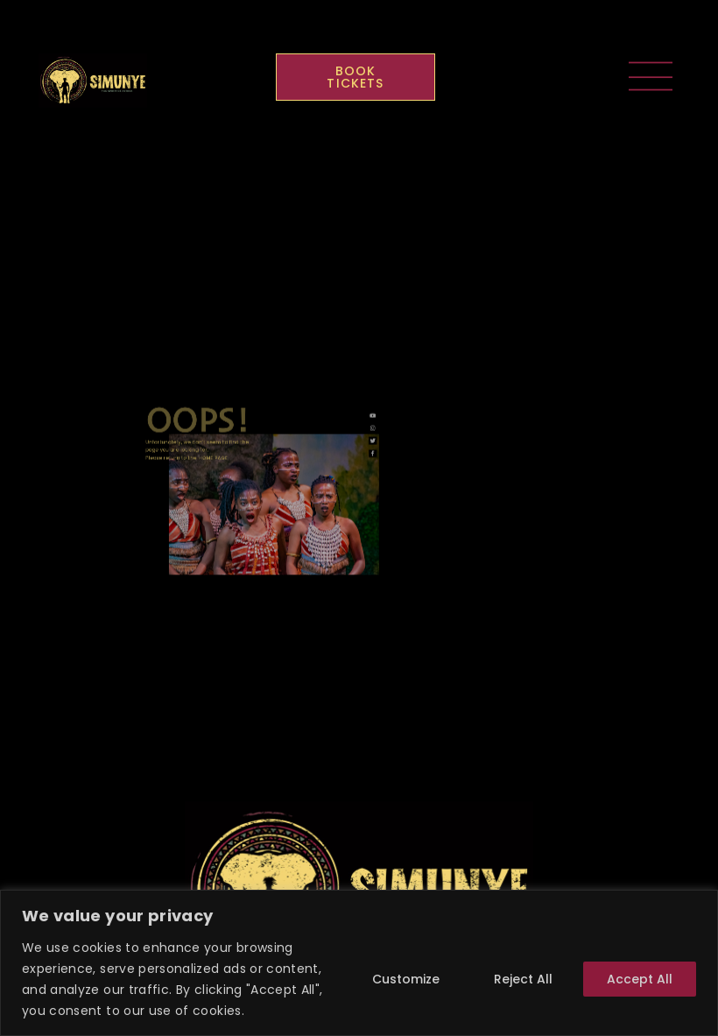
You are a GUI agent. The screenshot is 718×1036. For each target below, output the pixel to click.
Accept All (639, 979)
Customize (406, 979)
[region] (359, 963)
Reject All (523, 979)
